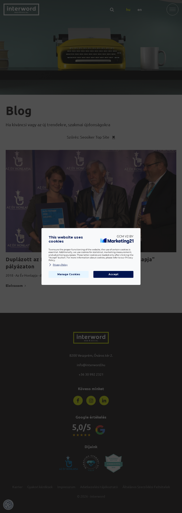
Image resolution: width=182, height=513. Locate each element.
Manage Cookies (68, 274)
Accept (113, 274)
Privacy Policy (58, 265)
